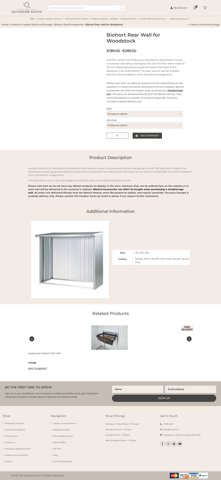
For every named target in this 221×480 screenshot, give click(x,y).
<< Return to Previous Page (204, 24)
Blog (55, 455)
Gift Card (57, 449)
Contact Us (10, 442)
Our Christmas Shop (62, 461)
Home (4, 24)
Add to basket (150, 135)
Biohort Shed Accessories (68, 24)
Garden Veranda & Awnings (154, 19)
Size (109, 109)
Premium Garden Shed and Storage (31, 24)
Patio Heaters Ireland (63, 436)
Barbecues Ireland (61, 430)
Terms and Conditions (15, 430)
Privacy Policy (11, 436)
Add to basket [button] (37, 368)
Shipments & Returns (15, 423)
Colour (112, 120)
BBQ (33, 19)
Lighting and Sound (180, 19)
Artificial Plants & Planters (78, 19)
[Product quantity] (117, 136)
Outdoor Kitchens (130, 19)
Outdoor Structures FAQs (16, 455)
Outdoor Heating (100, 19)
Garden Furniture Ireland (64, 423)
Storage (115, 19)
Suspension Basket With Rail (44, 353)
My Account (179, 7)
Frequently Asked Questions (18, 449)
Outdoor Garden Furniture (51, 19)
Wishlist (8, 461)
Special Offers (59, 442)
